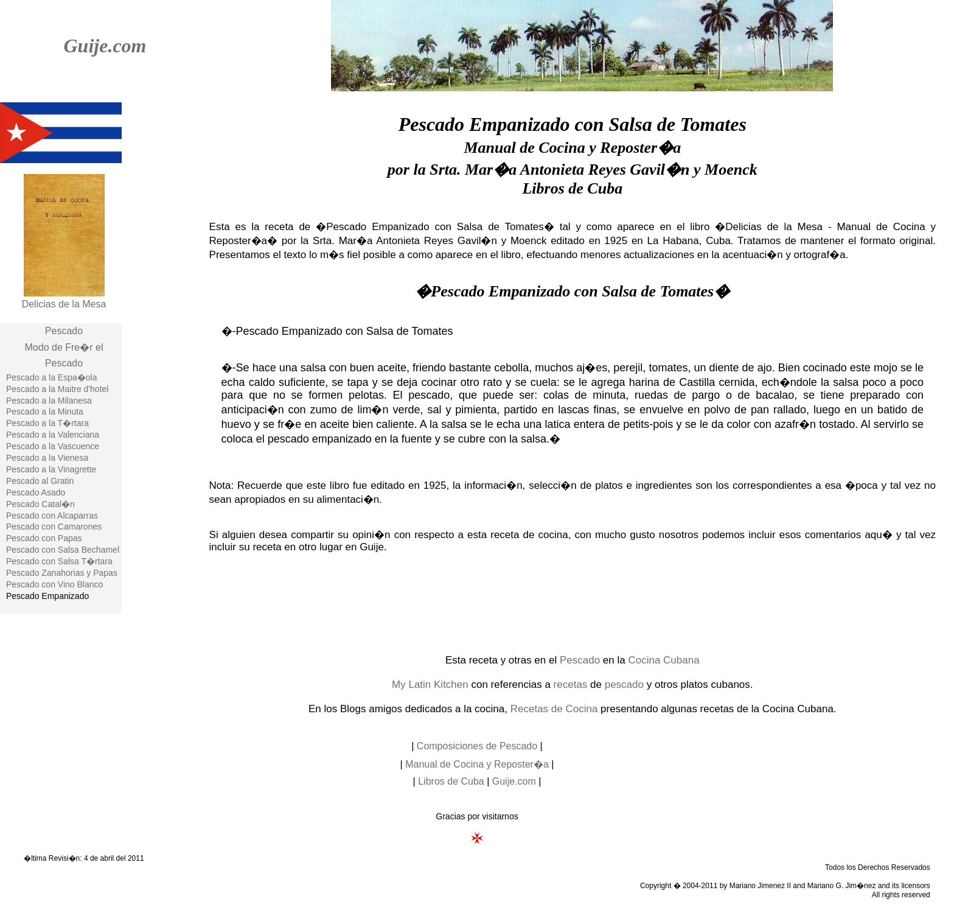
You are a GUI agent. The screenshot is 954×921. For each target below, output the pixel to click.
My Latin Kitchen (430, 684)
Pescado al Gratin (40, 481)
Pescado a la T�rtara (47, 423)
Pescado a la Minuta (44, 411)
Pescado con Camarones (54, 526)
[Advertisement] (572, 602)
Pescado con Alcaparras (52, 515)
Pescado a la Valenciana (52, 434)
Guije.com (104, 46)
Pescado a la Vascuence (52, 446)
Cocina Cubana (663, 660)
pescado (624, 684)
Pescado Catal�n (40, 504)
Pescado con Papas (44, 538)
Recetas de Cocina (554, 709)
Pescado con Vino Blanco (54, 584)
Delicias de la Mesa (64, 304)
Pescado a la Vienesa (47, 458)
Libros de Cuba (451, 781)
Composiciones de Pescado (477, 746)
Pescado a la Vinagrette (51, 469)
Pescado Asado (35, 492)
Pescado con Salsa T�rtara (59, 561)
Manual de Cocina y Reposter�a (477, 764)
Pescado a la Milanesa (49, 400)
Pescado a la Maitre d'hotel (57, 389)
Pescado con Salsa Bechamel (62, 550)
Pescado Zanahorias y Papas (61, 573)
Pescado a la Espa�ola (51, 377)
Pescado (64, 331)
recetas (571, 684)
